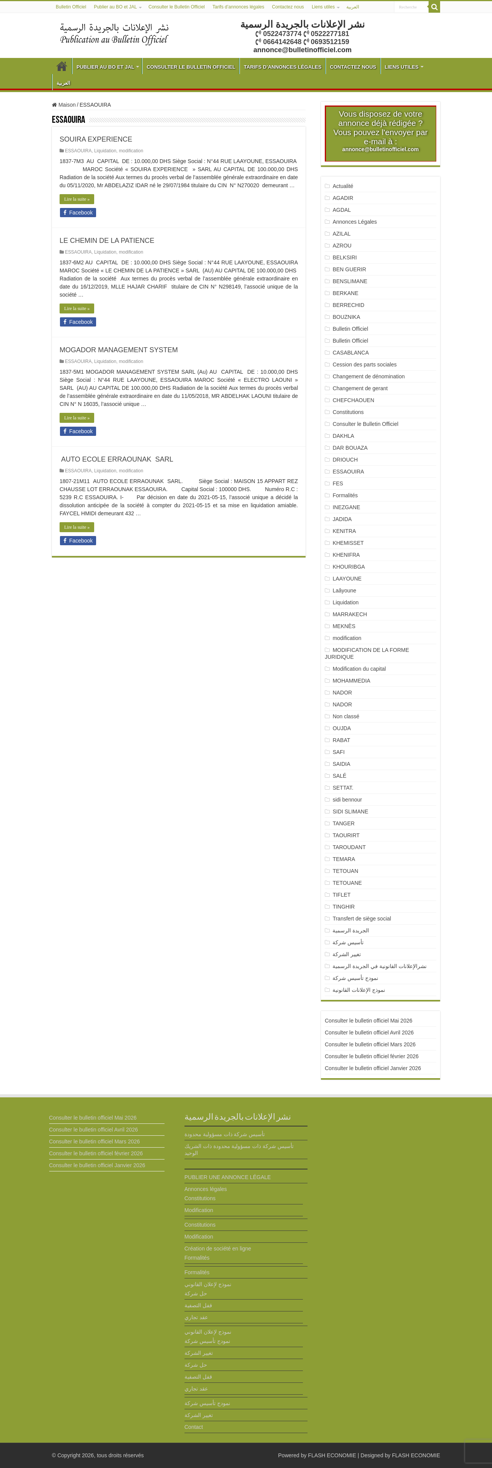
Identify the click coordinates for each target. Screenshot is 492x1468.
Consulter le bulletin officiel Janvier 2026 (373, 1068)
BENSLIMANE (349, 281)
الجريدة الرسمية (350, 930)
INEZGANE (346, 507)
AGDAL (341, 210)
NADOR (342, 692)
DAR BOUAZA (349, 448)
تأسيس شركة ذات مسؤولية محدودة (224, 1134)
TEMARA (346, 859)
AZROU (341, 245)
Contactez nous (288, 7)
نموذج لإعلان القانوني (207, 1284)
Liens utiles (323, 7)
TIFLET (341, 895)
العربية (352, 7)
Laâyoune (344, 590)
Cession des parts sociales (364, 364)
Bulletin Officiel (71, 7)
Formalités (344, 495)
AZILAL (341, 234)
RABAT (341, 740)
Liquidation (105, 150)
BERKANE (345, 293)
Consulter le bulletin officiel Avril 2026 (369, 1032)
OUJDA (341, 728)
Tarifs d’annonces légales (238, 7)
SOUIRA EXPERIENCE (96, 139)
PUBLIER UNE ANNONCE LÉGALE (227, 1177)
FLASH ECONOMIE (332, 1455)
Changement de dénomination (368, 376)
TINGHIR (343, 907)
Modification (198, 1210)
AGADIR (342, 198)
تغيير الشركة (346, 954)
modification (131, 150)
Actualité (342, 186)
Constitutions (348, 412)
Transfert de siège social (361, 918)
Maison (64, 105)
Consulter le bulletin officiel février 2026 (372, 1056)
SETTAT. (342, 788)
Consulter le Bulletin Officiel (176, 7)
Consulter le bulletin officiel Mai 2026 (368, 1021)
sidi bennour (347, 800)
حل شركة (195, 1293)
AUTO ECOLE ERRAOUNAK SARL (116, 459)
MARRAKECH (349, 614)
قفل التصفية (198, 1305)
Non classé (345, 716)
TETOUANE (347, 883)
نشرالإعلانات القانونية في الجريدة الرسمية (379, 966)
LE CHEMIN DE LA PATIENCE (107, 240)
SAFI (338, 752)
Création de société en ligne (217, 1248)
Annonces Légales (354, 222)
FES (337, 483)
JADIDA (342, 519)
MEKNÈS (343, 626)
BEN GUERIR (349, 269)
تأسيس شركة (348, 942)
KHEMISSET (348, 543)
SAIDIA (341, 764)
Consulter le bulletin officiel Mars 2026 (370, 1044)
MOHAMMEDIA (351, 681)
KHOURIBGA (348, 567)
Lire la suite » (77, 199)
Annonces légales (205, 1189)
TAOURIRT (347, 835)
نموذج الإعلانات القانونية (358, 990)
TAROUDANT (349, 847)
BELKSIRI (344, 257)
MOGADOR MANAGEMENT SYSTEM (119, 350)
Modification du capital (359, 669)
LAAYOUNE (346, 579)
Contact (193, 1427)
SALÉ (339, 776)
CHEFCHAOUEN (353, 400)
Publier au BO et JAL (115, 7)
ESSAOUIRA (78, 150)
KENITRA (344, 531)
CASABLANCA (350, 353)
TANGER (343, 823)
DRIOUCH (344, 460)
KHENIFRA (346, 555)
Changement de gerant (359, 388)
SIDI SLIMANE (353, 811)
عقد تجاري (196, 1317)
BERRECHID (349, 305)
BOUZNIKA (346, 317)
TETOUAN (345, 871)
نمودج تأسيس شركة (355, 978)
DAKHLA (343, 436)
